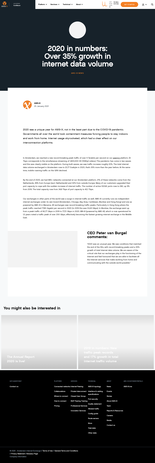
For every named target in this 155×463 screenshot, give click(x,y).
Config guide (93, 413)
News (109, 386)
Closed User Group (78, 396)
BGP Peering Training (79, 401)
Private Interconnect (78, 391)
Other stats (92, 433)
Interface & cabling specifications (95, 392)
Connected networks (62, 386)
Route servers (93, 418)
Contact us (14, 386)
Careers (110, 415)
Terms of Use (47, 451)
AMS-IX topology (94, 386)
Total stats (92, 428)
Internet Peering (77, 386)
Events (109, 391)
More (90, 423)
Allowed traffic (93, 409)
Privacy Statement (18, 454)
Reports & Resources (115, 411)
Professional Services (79, 406)
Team (109, 406)
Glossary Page (32, 454)
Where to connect (61, 396)
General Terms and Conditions (66, 451)
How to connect (60, 401)
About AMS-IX (112, 401)
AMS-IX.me (128, 386)
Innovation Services (78, 411)
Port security (93, 399)
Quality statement (94, 404)
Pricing (57, 406)
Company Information (18, 457)
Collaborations (59, 391)
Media (109, 420)
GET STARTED (129, 4)
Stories (109, 396)
